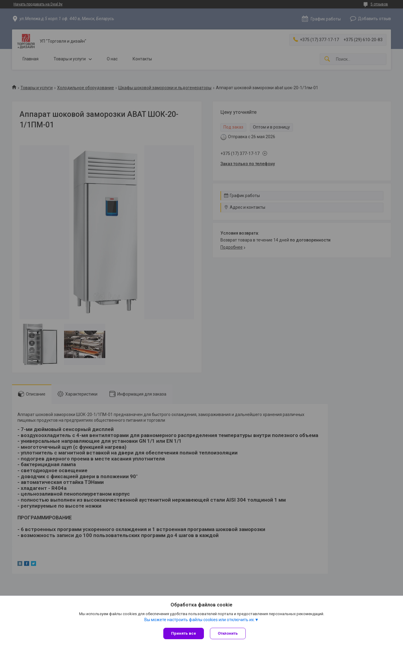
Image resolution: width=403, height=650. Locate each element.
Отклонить (228, 633)
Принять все (183, 633)
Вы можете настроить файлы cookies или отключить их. (199, 619)
